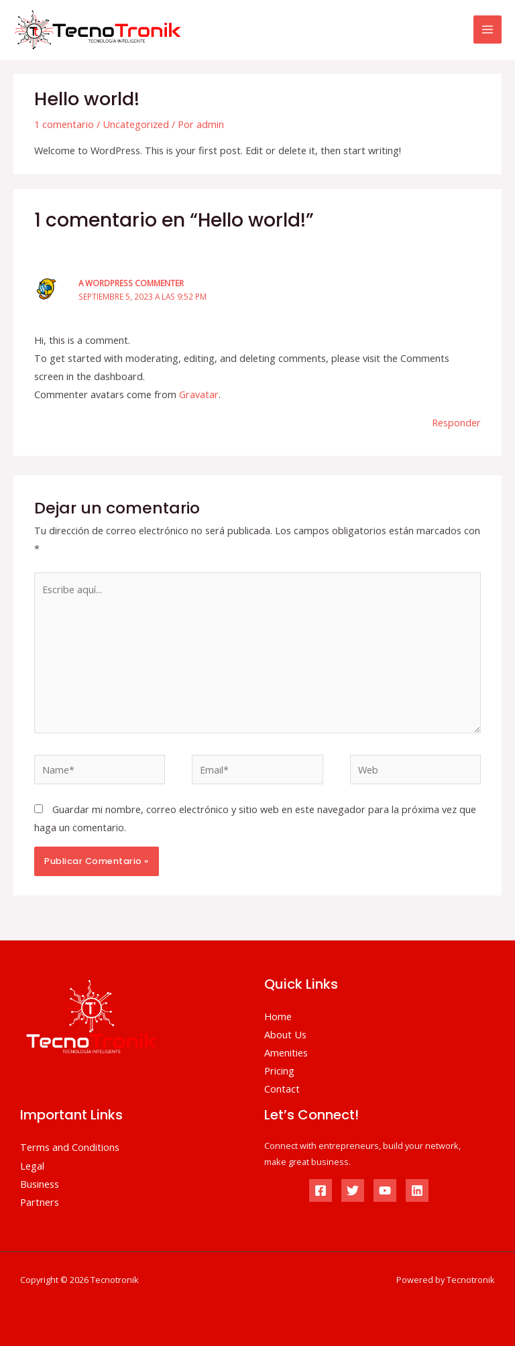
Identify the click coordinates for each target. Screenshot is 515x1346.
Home (278, 1016)
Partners (39, 1202)
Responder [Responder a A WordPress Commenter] (456, 422)
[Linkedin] (417, 1190)
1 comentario (64, 124)
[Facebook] (320, 1190)
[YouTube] (385, 1190)
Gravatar (199, 394)
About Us (285, 1034)
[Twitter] (352, 1190)
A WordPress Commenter (131, 283)
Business (39, 1183)
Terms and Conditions (69, 1147)
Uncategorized (136, 124)
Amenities (286, 1052)
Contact (282, 1088)
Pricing (279, 1070)
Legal (32, 1165)
